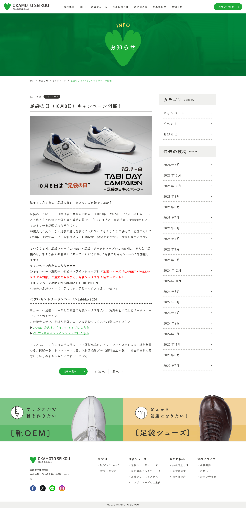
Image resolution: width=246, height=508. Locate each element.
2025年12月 (172, 175)
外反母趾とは (121, 7)
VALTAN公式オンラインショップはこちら (61, 333)
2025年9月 (171, 196)
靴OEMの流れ (108, 471)
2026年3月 (171, 164)
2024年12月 (172, 270)
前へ (115, 371)
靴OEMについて (110, 465)
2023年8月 (171, 354)
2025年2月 (171, 259)
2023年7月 (171, 365)
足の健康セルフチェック (146, 471)
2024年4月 (171, 312)
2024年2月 (171, 323)
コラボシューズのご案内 (146, 482)
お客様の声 (159, 7)
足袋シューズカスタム (144, 476)
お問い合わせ (226, 7)
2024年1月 (171, 333)
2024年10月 (172, 280)
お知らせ (177, 7)
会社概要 (69, 7)
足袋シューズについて (144, 465)
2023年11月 (172, 344)
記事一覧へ (70, 371)
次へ (101, 371)
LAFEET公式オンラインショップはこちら (61, 327)
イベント (170, 123)
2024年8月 (171, 291)
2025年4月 (171, 238)
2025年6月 (171, 228)
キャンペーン (51, 96)
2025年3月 (171, 249)
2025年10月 (172, 185)
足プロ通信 (140, 7)
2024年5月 (171, 302)
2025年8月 (171, 206)
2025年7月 (171, 217)
